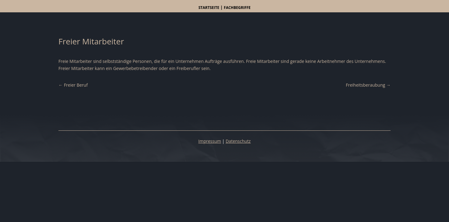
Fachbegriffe (237, 7)
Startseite (208, 7)
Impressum (209, 141)
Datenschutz (238, 141)
